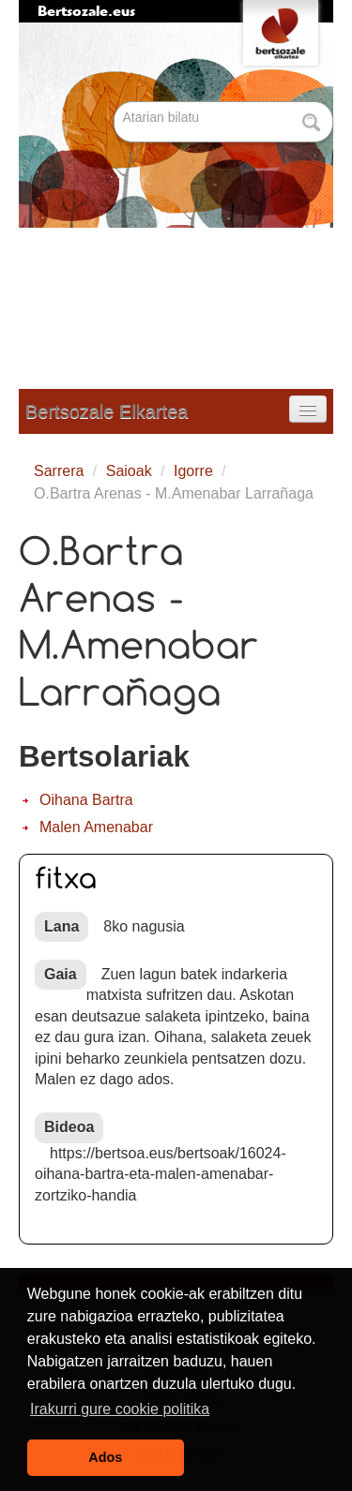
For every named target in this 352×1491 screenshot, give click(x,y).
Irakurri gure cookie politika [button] (119, 1409)
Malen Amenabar (96, 827)
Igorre (193, 471)
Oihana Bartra (86, 800)
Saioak (129, 471)
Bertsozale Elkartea (106, 411)
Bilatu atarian (115, 102)
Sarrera (59, 471)
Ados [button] (105, 1457)
